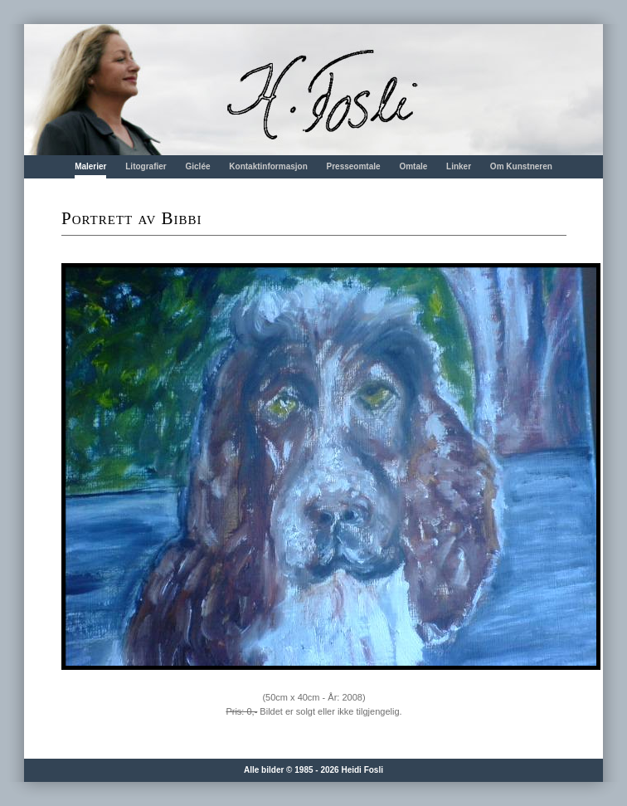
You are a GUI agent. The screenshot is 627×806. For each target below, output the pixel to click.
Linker (458, 166)
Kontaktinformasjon (268, 166)
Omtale (413, 166)
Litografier (145, 166)
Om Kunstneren (521, 166)
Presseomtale (354, 166)
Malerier (90, 166)
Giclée (198, 166)
